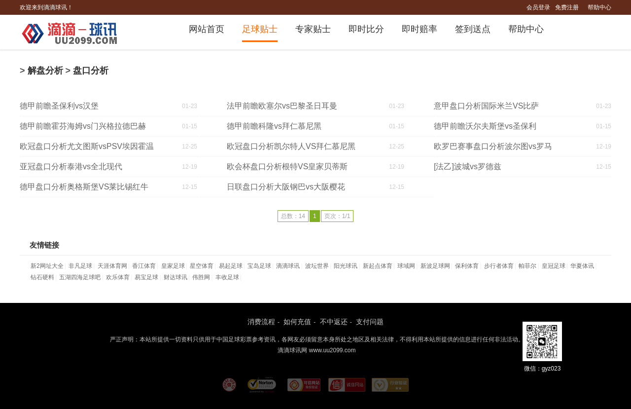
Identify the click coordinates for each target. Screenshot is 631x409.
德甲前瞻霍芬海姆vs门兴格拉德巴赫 (83, 126)
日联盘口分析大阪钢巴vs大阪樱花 (286, 187)
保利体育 (467, 265)
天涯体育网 (112, 265)
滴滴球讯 (288, 265)
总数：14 (293, 216)
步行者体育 (499, 265)
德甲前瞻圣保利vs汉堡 (59, 106)
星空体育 (201, 265)
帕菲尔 (527, 265)
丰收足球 (227, 277)
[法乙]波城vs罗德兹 (467, 166)
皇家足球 (173, 265)
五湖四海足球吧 (80, 277)
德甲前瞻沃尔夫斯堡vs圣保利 (485, 126)
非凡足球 (80, 265)
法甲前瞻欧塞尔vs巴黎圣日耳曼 (282, 106)
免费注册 (567, 7)
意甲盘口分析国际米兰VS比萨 (486, 106)
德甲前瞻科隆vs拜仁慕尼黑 (274, 126)
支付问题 (370, 322)
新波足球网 (435, 265)
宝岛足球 (259, 265)
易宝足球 (146, 277)
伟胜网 (201, 277)
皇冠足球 (553, 265)
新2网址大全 (47, 265)
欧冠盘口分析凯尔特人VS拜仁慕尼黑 (291, 146)
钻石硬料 (42, 277)
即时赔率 (419, 29)
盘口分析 (90, 70)
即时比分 (366, 29)
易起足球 (231, 265)
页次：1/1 (337, 216)
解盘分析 (45, 70)
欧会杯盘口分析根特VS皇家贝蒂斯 (287, 166)
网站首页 (206, 29)
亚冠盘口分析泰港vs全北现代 (71, 166)
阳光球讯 (345, 265)
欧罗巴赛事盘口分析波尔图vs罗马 (493, 146)
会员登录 (538, 7)
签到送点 (473, 29)
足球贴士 (260, 29)
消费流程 (261, 322)
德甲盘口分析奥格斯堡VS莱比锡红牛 (84, 187)
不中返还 (334, 322)
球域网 (406, 265)
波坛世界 (317, 265)
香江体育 (144, 265)
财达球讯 (175, 277)
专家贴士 (313, 29)
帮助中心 (599, 7)
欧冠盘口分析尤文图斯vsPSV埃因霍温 (87, 146)
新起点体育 (377, 265)
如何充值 (297, 322)
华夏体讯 (582, 265)
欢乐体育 (118, 277)
